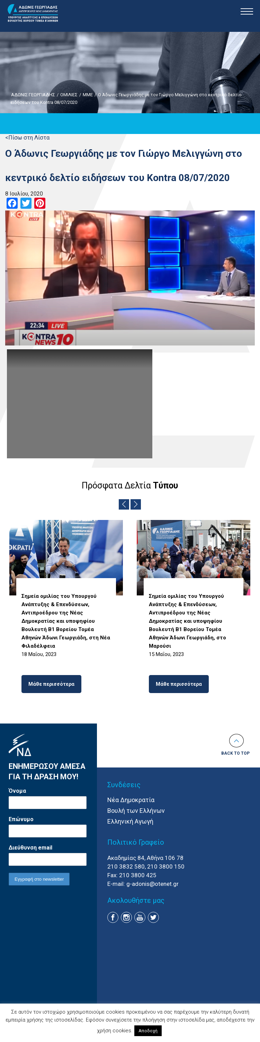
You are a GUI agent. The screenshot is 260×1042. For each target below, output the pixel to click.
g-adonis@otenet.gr (152, 883)
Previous (124, 504)
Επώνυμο (21, 819)
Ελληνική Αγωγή (130, 821)
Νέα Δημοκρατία (130, 799)
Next (136, 504)
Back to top (235, 753)
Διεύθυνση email (30, 847)
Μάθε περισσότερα (51, 684)
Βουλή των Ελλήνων (136, 810)
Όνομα (17, 791)
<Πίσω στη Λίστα (27, 137)
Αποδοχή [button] (148, 1030)
